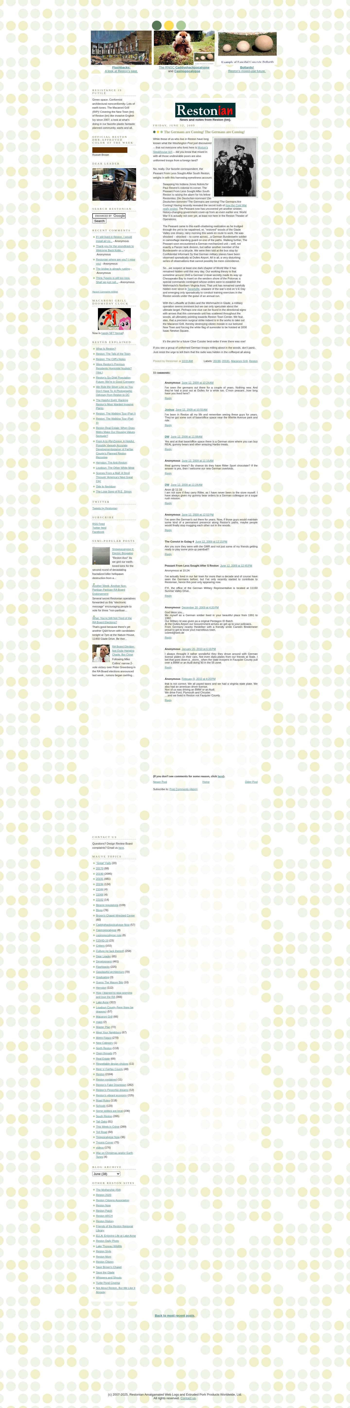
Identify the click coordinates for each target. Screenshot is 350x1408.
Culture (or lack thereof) (110, 951)
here (220, 776)
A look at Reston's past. (121, 67)
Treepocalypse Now (108, 1137)
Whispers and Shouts (109, 1277)
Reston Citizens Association (112, 1200)
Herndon (101, 987)
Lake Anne (102, 1002)
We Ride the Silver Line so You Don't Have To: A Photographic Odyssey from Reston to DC (114, 390)
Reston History (105, 1221)
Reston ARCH (104, 1215)
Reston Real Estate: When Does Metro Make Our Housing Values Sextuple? (115, 431)
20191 (226, 361)
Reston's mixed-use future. (247, 67)
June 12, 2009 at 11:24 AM (186, 484)
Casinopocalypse (187, 71)
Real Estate (103, 1058)
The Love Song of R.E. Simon (113, 491)
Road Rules (103, 1100)
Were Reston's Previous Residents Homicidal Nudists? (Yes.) (114, 368)
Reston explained (106, 1079)
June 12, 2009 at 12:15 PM (211, 541)
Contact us (188, 1398)
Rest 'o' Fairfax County (109, 1069)
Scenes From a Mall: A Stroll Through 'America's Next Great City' (114, 477)
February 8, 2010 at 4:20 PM (199, 678)
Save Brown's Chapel (109, 1267)
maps (99, 1021)
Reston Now (103, 1205)
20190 (217, 361)
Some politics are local (109, 1110)
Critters (100, 945)
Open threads (104, 1053)
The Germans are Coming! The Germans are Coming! (204, 132)
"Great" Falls (103, 863)
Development (104, 961)
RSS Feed (98, 523)
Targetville (193, 288)
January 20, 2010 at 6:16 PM (199, 649)
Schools (100, 1105)
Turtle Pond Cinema (108, 1282)
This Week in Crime (107, 1126)
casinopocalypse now (109, 935)
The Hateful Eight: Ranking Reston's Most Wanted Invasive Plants (114, 404)
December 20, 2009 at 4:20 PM (200, 607)
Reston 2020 (103, 1194)
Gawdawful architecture (110, 971)
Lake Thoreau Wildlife (109, 1246)
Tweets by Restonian (104, 508)
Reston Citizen (105, 1261)
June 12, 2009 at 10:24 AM (198, 382)
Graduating (102, 977)
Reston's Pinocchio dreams (112, 1089)
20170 (100, 868)
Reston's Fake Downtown (111, 1084)
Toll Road (101, 1132)
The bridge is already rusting (113, 268)
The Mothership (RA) (108, 1189)
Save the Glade (105, 1272)
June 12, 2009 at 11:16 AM (198, 460)
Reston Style (103, 1251)
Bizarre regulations (107, 905)
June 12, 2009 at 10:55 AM (192, 409)
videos (100, 1147)
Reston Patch (104, 1210)
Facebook (98, 531)
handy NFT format (112, 333)
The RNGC (184, 65)
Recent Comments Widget (105, 292)
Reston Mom (103, 1256)
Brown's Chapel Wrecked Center (115, 915)
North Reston (104, 1048)
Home (206, 781)
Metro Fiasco (104, 1037)
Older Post (251, 781)
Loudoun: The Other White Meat (115, 467)
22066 (100, 894)
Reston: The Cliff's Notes (110, 359)
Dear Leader (103, 956)
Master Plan (103, 1027)
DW (167, 436)
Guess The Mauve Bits (109, 982)
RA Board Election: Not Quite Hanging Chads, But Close (123, 650)
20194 (100, 884)
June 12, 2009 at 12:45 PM (236, 565)
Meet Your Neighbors (108, 1032)
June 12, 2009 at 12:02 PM (198, 514)
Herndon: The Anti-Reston (111, 462)
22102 (100, 899)
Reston (253, 361)
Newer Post (160, 781)
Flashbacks (103, 966)
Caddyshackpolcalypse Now (113, 924)
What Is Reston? (106, 348)
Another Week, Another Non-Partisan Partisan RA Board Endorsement (109, 589)
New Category (104, 1042)
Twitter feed (99, 527)
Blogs (99, 910)
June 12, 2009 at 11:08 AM (186, 436)
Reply (168, 398)
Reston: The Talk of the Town (113, 353)
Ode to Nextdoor (106, 486)
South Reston (104, 1116)
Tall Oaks (101, 1121)
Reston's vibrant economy (111, 1095)
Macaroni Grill (239, 361)
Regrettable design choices (112, 1063)
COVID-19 (102, 940)
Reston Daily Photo (107, 1240)
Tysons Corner (105, 1142)
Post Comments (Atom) (184, 789)
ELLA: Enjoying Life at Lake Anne (116, 1235)
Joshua (169, 409)
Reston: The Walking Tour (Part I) (116, 413)
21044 (100, 889)
